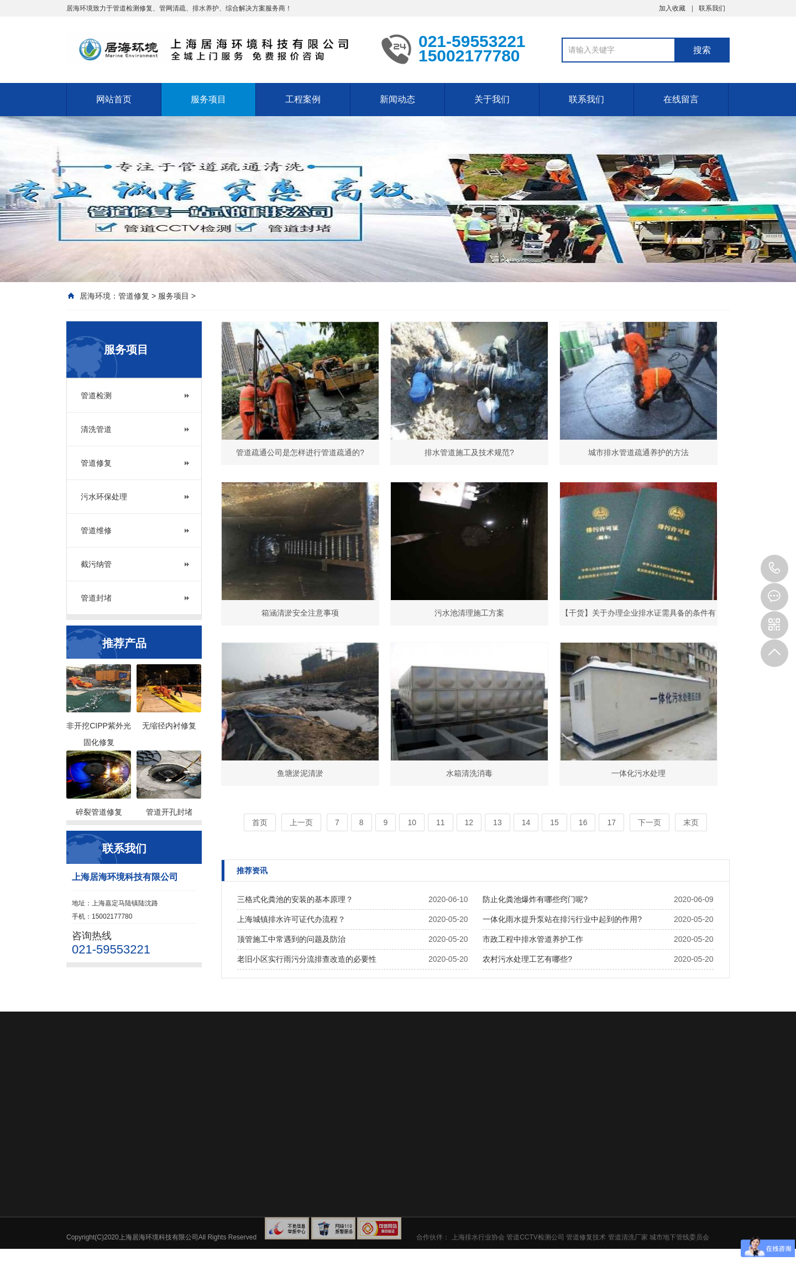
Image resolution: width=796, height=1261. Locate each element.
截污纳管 (96, 564)
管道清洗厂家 (628, 1237)
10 (411, 822)
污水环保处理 (104, 496)
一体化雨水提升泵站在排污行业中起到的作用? (562, 919)
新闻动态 (397, 99)
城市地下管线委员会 (679, 1237)
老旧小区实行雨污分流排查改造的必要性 (306, 959)
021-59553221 (774, 568)
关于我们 (492, 99)
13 (497, 822)
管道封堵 (96, 597)
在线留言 (681, 99)
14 (526, 822)
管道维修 (96, 530)
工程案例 (303, 99)
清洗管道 (96, 429)
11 (440, 822)
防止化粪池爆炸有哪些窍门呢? (535, 899)
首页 (260, 822)
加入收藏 (672, 8)
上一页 (301, 822)
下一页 (649, 822)
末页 (691, 822)
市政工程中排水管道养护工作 (533, 939)
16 (583, 822)
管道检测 (96, 395)
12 (469, 822)
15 (554, 822)
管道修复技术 (586, 1237)
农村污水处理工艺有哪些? (527, 959)
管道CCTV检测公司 (535, 1237)
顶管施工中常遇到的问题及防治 (291, 939)
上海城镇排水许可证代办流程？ (291, 919)
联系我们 (712, 8)
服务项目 (208, 99)
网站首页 (114, 99)
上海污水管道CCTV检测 (215, 48)
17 (611, 822)
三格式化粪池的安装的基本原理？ (295, 899)
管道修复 (133, 295)
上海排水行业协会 (478, 1237)
